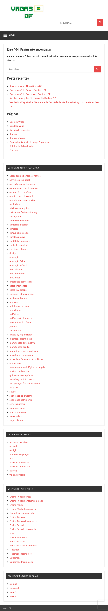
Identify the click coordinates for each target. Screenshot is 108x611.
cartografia (15, 216)
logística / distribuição (20, 338)
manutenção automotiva (22, 342)
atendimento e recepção (22, 200)
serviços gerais (17, 403)
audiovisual (15, 204)
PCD (11, 458)
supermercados (17, 407)
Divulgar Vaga (16, 125)
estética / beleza (18, 289)
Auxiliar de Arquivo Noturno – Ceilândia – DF (32, 98)
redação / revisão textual (22, 379)
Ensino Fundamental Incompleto (26, 500)
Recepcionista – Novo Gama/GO (25, 85)
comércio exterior (18, 224)
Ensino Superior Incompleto (23, 529)
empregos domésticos (20, 281)
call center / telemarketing (23, 212)
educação (14, 257)
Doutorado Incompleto (21, 561)
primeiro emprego (18, 454)
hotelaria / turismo (19, 305)
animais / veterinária (20, 191)
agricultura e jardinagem (22, 183)
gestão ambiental (18, 297)
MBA (12, 533)
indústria (14, 314)
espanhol (14, 587)
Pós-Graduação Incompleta (23, 545)
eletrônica (14, 277)
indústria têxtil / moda (20, 318)
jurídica (13, 326)
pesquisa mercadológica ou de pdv (27, 367)
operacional (15, 363)
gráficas (13, 301)
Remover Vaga (17, 137)
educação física (17, 261)
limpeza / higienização (21, 334)
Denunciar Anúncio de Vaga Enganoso (29, 142)
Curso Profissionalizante (22, 512)
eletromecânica (17, 273)
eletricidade (15, 269)
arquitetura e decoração (21, 196)
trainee (13, 470)
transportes (15, 415)
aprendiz (14, 446)
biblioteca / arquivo (19, 208)
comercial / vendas (19, 220)
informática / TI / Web (20, 322)
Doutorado (15, 557)
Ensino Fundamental (20, 496)
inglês (12, 595)
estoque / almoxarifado (21, 293)
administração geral (19, 179)
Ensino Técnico (17, 516)
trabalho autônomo (19, 462)
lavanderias (15, 330)
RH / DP (13, 387)
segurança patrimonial (20, 399)
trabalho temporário (19, 466)
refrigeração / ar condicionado (24, 383)
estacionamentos (18, 285)
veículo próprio (17, 474)
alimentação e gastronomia (23, 187)
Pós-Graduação (17, 541)
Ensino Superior (17, 525)
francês (13, 591)
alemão (13, 583)
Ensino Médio (16, 504)
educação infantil (18, 265)
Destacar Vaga (16, 121)
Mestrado (14, 549)
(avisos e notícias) (18, 442)
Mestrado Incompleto (20, 553)
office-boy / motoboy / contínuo (26, 358)
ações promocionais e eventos (25, 175)
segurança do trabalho (20, 395)
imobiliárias (15, 310)
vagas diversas (16, 420)
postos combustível (19, 371)
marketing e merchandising (23, 350)
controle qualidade (19, 244)
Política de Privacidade (21, 146)
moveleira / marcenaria (21, 354)
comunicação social (19, 232)
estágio (13, 450)
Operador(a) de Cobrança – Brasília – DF (29, 94)
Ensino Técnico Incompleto (23, 520)
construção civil (17, 236)
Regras (13, 133)
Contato (13, 150)
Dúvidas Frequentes (19, 129)
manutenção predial (19, 346)
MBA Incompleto (18, 537)
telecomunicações (18, 411)
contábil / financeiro (19, 240)
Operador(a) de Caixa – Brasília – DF (27, 89)
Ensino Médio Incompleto (22, 508)
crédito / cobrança (18, 248)
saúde (12, 391)
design (12, 253)
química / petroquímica (21, 375)
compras (13, 228)
